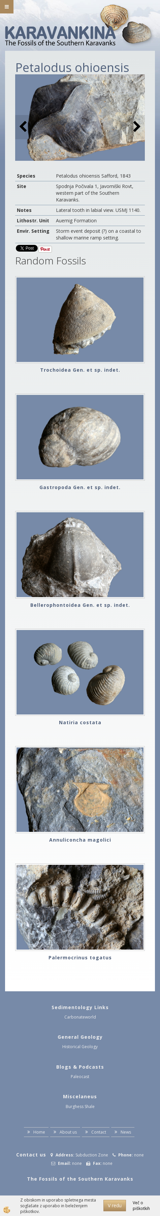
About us (68, 1132)
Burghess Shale (80, 1106)
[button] (136, 127)
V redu (115, 1205)
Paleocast (80, 1076)
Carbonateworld (80, 1017)
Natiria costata (80, 722)
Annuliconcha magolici (80, 840)
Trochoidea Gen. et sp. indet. (80, 370)
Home (39, 1132)
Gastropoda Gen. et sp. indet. (80, 487)
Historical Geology (80, 1046)
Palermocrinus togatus (80, 957)
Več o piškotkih (141, 1205)
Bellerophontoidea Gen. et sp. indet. (80, 605)
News (126, 1132)
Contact (98, 1132)
